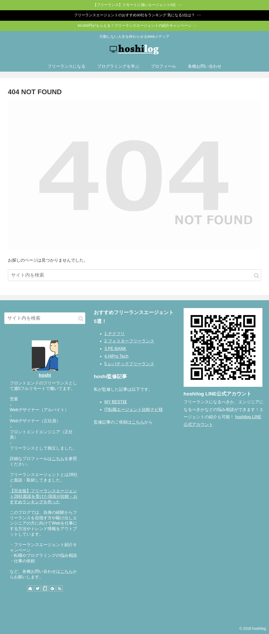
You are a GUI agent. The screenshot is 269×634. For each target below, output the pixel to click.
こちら (58, 458)
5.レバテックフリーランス (129, 364)
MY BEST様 (115, 402)
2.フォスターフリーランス (129, 341)
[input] (134, 275)
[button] (256, 275)
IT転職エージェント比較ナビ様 (133, 409)
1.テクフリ (114, 333)
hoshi (45, 375)
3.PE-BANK (115, 348)
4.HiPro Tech (116, 356)
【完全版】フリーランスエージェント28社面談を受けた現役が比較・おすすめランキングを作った (43, 496)
